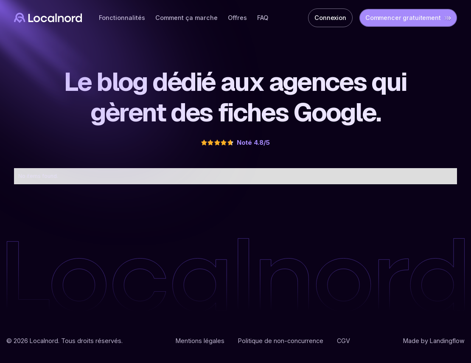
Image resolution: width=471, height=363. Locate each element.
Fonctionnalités (122, 17)
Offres (237, 17)
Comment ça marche (186, 17)
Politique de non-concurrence (280, 340)
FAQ (262, 17)
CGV (343, 340)
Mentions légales (200, 340)
